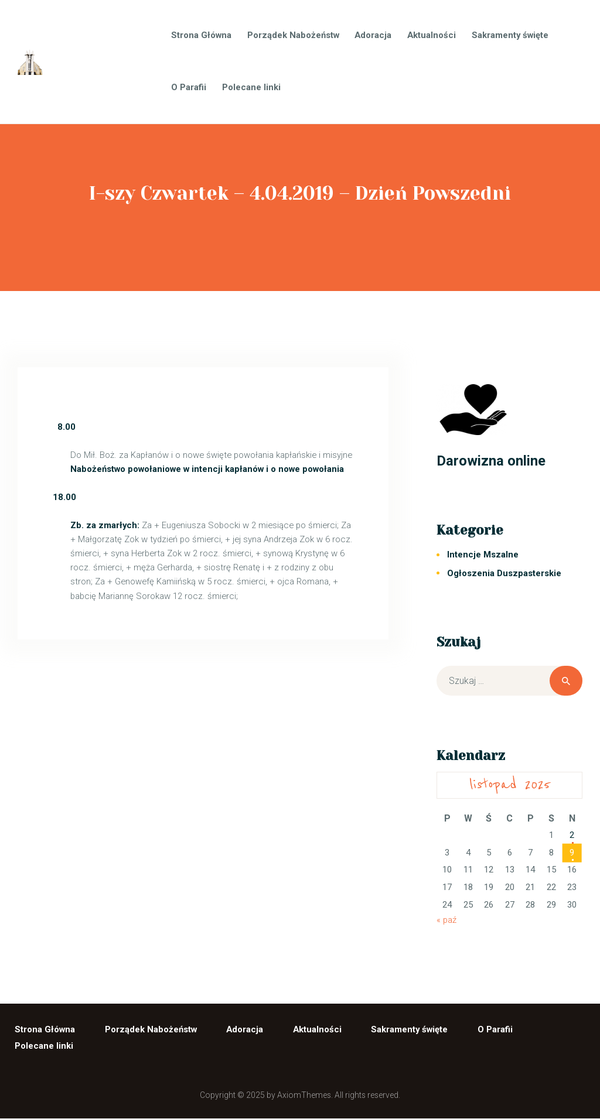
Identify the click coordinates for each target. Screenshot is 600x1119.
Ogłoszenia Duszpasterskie (504, 573)
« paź (446, 920)
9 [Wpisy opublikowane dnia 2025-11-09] (572, 852)
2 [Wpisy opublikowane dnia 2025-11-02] (572, 835)
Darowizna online (491, 461)
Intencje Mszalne (483, 554)
